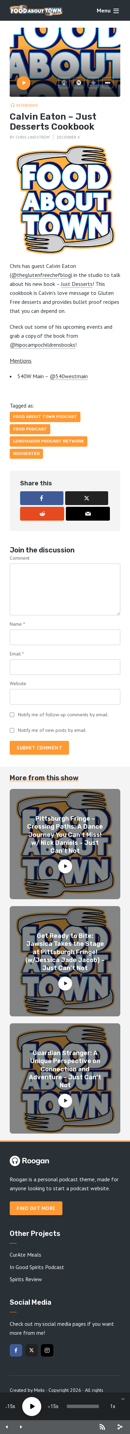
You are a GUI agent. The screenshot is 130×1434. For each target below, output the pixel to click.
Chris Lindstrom (33, 137)
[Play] (31, 1406)
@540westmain (69, 376)
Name (17, 624)
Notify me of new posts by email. (52, 730)
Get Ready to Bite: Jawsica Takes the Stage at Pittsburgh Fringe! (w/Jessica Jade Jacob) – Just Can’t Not (65, 952)
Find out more (36, 1208)
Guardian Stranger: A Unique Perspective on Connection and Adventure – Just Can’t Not (65, 1069)
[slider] (83, 1406)
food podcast (30, 429)
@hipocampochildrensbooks (42, 344)
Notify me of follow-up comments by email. (63, 714)
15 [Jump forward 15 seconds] (53, 1406)
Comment (19, 558)
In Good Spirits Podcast (37, 1267)
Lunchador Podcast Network (48, 441)
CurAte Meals (25, 1254)
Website (18, 683)
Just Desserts (77, 283)
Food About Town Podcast (45, 416)
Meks (39, 1390)
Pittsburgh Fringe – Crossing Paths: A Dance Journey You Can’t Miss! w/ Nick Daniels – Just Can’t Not (65, 835)
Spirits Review (26, 1279)
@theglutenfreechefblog (41, 274)
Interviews (27, 105)
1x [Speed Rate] (112, 1406)
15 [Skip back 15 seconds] (10, 1406)
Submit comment (39, 748)
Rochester (26, 453)
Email (17, 654)
